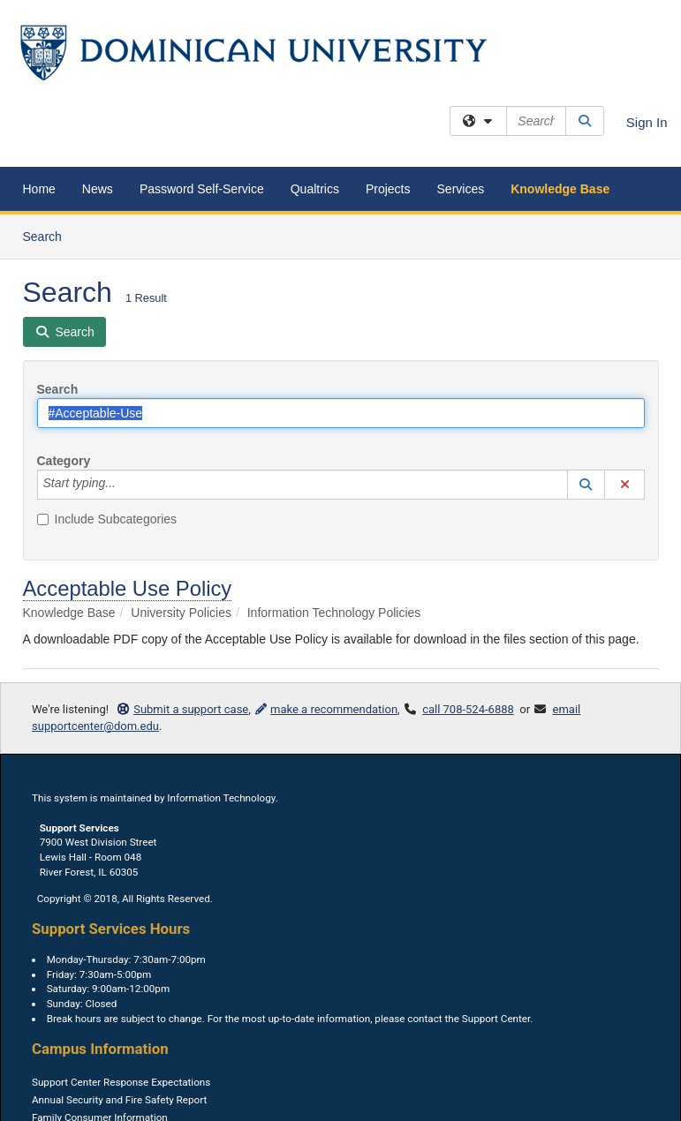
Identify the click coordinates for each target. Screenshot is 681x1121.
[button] (586, 485)
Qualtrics (315, 189)
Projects (388, 189)
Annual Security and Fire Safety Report (119, 1100)
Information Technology (221, 798)
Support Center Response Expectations (121, 1082)
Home (39, 189)
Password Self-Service (202, 189)
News (97, 189)
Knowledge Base (560, 189)
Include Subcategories (107, 519)
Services (461, 189)
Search (49, 235)
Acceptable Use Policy (127, 588)
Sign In (647, 122)
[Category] (125, 484)
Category (64, 461)
